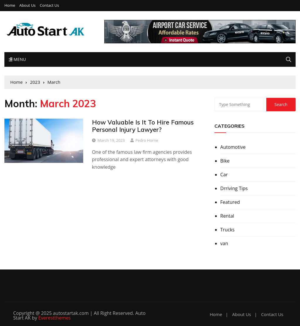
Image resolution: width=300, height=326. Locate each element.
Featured (230, 202)
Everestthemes (54, 318)
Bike (225, 160)
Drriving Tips (234, 188)
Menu (17, 59)
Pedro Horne (146, 140)
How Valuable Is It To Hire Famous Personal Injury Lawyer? (143, 125)
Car (224, 174)
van (224, 243)
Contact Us (49, 5)
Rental (227, 216)
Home (9, 5)
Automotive (233, 147)
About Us (27, 5)
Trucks (227, 229)
